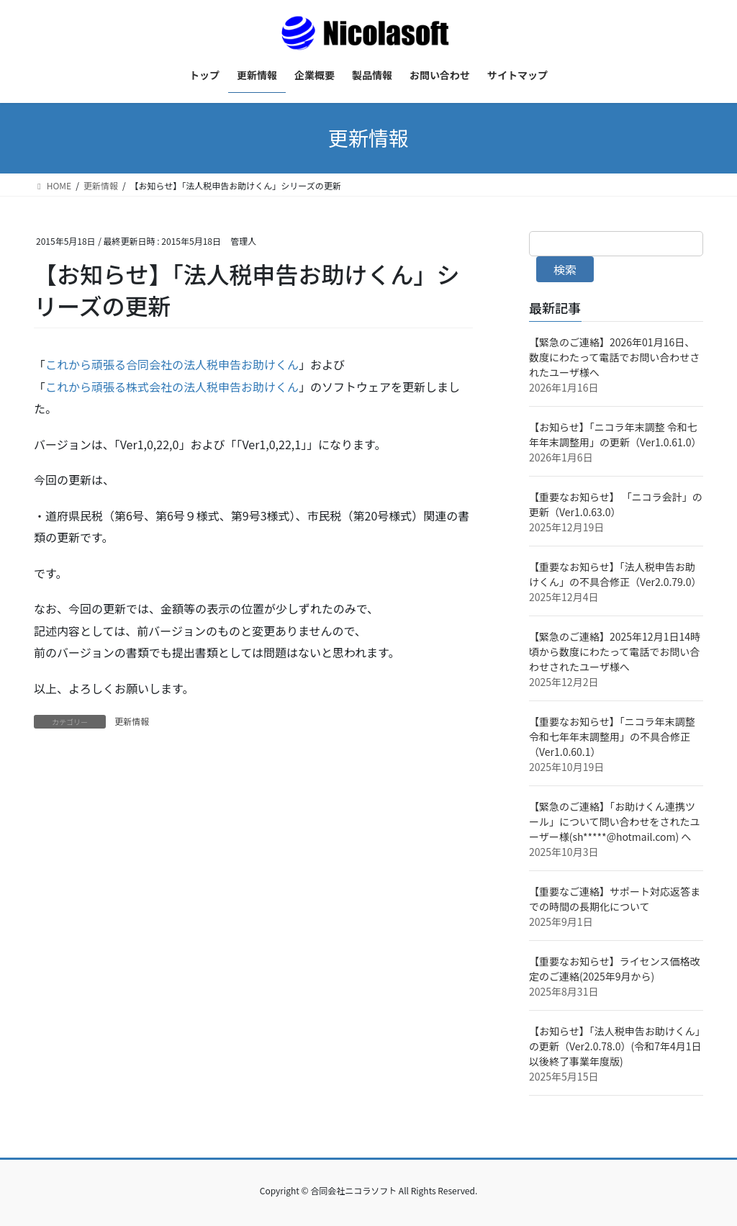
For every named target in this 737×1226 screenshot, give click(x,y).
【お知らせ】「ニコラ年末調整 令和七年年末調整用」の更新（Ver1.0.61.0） (615, 434)
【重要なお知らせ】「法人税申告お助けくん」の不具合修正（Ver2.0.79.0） (615, 574)
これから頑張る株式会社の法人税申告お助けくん (172, 386)
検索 (565, 269)
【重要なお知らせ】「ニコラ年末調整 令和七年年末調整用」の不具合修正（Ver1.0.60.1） (612, 736)
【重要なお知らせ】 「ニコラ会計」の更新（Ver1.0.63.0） (615, 504)
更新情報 (131, 721)
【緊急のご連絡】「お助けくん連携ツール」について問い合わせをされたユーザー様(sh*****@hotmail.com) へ (614, 821)
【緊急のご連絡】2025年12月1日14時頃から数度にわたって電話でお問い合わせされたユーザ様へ (614, 651)
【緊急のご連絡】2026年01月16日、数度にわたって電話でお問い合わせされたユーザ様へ (614, 357)
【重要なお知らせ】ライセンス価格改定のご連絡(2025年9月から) (614, 968)
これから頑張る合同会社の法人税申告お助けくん (172, 364)
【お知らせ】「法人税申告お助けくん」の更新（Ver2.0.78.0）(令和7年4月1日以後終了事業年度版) (615, 1046)
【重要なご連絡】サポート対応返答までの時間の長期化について (614, 899)
